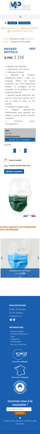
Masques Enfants (30, 28)
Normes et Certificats (18, 345)
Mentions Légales (17, 331)
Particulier (12, 23)
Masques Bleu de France (19, 270)
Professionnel (24, 23)
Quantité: (8, 145)
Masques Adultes (10, 28)
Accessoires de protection (20, 31)
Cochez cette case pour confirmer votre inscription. (20, 422)
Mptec (6, 39)
